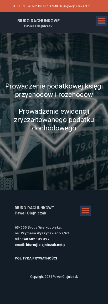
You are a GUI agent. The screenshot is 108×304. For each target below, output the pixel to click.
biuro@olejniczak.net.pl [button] (75, 6)
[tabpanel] (54, 6)
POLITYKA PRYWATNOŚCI (36, 258)
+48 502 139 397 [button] (37, 6)
